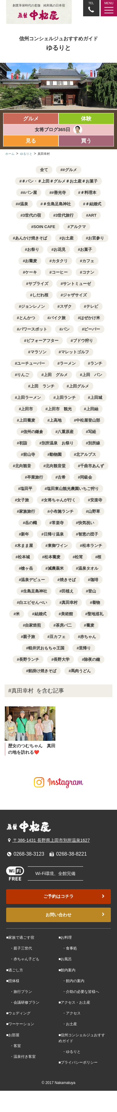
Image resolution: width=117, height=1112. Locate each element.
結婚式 (40, 614)
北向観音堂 (56, 466)
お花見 (60, 249)
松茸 (79, 557)
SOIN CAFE (44, 226)
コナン (88, 272)
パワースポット (33, 329)
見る (31, 141)
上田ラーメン (29, 397)
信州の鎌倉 (33, 431)
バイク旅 (58, 317)
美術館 (67, 614)
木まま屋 (25, 545)
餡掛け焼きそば (42, 670)
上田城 (96, 397)
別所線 (94, 443)
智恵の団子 (88, 534)
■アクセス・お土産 (74, 1002)
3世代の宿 (32, 215)
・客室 (13, 1046)
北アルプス (86, 454)
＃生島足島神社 (57, 204)
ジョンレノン (33, 306)
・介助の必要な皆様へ (78, 992)
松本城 (24, 557)
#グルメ (70, 169)
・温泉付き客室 (21, 1056)
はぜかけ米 (90, 317)
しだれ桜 (40, 295)
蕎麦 (90, 625)
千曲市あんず (92, 466)
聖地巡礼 (95, 614)
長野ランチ (29, 659)
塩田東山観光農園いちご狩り (73, 488)
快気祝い (86, 522)
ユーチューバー (31, 363)
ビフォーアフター (42, 340)
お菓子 (86, 249)
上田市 (27, 409)
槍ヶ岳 (27, 568)
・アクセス (69, 1013)
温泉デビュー (33, 579)
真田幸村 (70, 602)
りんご (23, 374)
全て (44, 169)
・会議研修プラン (22, 1002)
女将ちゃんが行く (60, 500)
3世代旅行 (64, 215)
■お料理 (65, 937)
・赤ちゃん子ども (22, 959)
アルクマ (78, 226)
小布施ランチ (62, 511)
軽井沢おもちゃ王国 (46, 648)
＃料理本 (88, 192)
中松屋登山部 (88, 420)
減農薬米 (56, 568)
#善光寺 (59, 192)
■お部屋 (12, 1035)
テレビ (92, 306)
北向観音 (23, 466)
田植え (68, 591)
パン (66, 329)
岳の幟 (31, 522)
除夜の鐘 (92, 659)
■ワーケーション (20, 1024)
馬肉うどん (81, 670)
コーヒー (60, 272)
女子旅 (23, 500)
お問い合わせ (76, 915)
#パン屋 (30, 192)
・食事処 (67, 948)
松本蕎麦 (52, 557)
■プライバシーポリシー (78, 1062)
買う (86, 141)
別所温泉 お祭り (58, 443)
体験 (86, 119)
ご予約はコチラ (74, 896)
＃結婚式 (93, 204)
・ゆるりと (69, 1052)
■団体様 (12, 981)
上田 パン (92, 374)
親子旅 (29, 636)
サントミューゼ (77, 283)
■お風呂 (65, 959)
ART (92, 215)
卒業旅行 (35, 477)
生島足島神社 (35, 591)
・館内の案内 (71, 981)
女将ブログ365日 (52, 129)
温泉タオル (88, 568)
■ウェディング (18, 1013)
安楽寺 (96, 500)
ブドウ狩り (83, 340)
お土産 (68, 238)
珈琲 (94, 579)
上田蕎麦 (27, 420)
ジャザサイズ (75, 295)
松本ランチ (92, 545)
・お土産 (67, 1024)
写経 (92, 431)
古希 (62, 477)
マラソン (38, 352)
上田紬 (92, 409)
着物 (96, 602)
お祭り (33, 249)
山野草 (94, 511)
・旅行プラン (19, 992)
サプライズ (38, 283)
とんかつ (27, 317)
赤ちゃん (88, 636)
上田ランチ (66, 397)
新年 (25, 534)
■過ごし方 (14, 970)
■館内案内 (66, 970)
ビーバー (92, 329)
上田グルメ (79, 386)
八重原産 (66, 431)
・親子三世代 (19, 948)
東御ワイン (58, 545)
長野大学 (62, 659)
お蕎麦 (31, 261)
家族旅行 (27, 511)
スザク (66, 306)
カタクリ (60, 261)
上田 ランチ (42, 386)
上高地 (56, 420)
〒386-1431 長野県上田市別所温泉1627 (48, 840)
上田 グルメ (56, 374)
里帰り (85, 648)
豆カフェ (58, 636)
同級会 (86, 477)
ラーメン (68, 363)
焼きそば (68, 579)
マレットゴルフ (75, 352)
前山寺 (29, 454)
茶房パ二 (64, 625)
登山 (92, 591)
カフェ (88, 261)
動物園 (56, 454)
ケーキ (31, 272)
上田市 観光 (60, 409)
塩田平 (26, 488)
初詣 (23, 443)
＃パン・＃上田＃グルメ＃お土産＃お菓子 (60, 181)
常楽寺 (58, 522)
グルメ (31, 119)
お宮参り (96, 238)
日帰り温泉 (54, 534)
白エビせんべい (33, 602)
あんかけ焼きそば (31, 238)
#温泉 (23, 204)
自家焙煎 (33, 625)
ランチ (96, 363)
